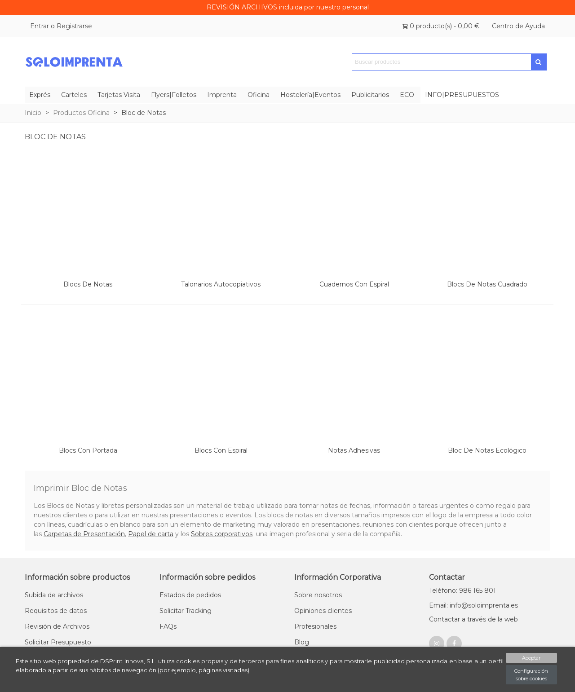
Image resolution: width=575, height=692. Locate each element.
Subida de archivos (54, 595)
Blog (301, 642)
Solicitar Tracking (185, 611)
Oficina (259, 95)
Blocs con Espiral (221, 450)
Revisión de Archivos (57, 626)
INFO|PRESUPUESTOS (462, 95)
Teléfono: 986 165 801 (462, 590)
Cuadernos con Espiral (354, 284)
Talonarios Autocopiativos (221, 284)
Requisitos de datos (56, 611)
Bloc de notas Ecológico (487, 450)
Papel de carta (150, 534)
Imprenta (222, 95)
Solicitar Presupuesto (58, 642)
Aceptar (531, 658)
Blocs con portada (88, 450)
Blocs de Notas (87, 284)
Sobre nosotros (318, 595)
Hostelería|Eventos (310, 95)
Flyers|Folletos (173, 95)
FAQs (168, 626)
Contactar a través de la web (473, 619)
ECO (407, 95)
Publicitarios (370, 95)
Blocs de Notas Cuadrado (487, 284)
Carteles (74, 95)
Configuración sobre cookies (531, 675)
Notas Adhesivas (354, 450)
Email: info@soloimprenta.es (473, 605)
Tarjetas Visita (118, 95)
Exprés (39, 95)
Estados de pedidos (190, 595)
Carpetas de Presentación (84, 534)
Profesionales (315, 626)
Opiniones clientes (323, 611)
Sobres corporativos (221, 534)
